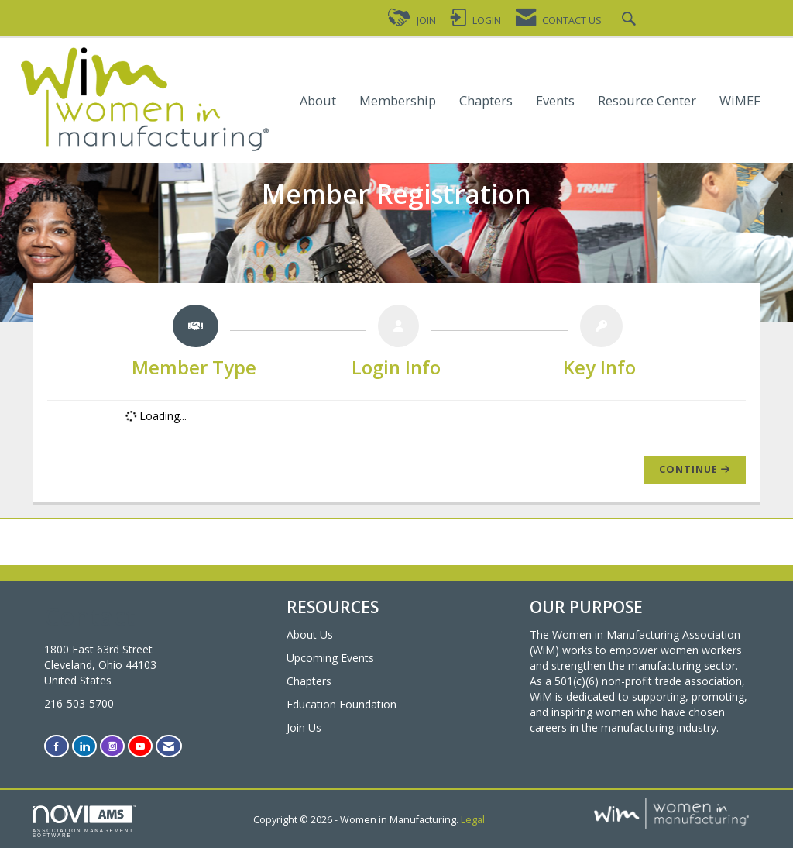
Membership (397, 101)
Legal (473, 819)
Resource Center (647, 101)
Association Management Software (84, 821)
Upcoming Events (330, 657)
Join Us (304, 727)
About (318, 101)
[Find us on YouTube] (140, 746)
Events (555, 101)
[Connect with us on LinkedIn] (84, 746)
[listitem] (194, 345)
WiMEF (739, 101)
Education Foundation (341, 704)
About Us (310, 634)
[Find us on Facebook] (56, 746)
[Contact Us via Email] (169, 746)
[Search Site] (630, 20)
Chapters (486, 101)
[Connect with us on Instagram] (112, 746)
